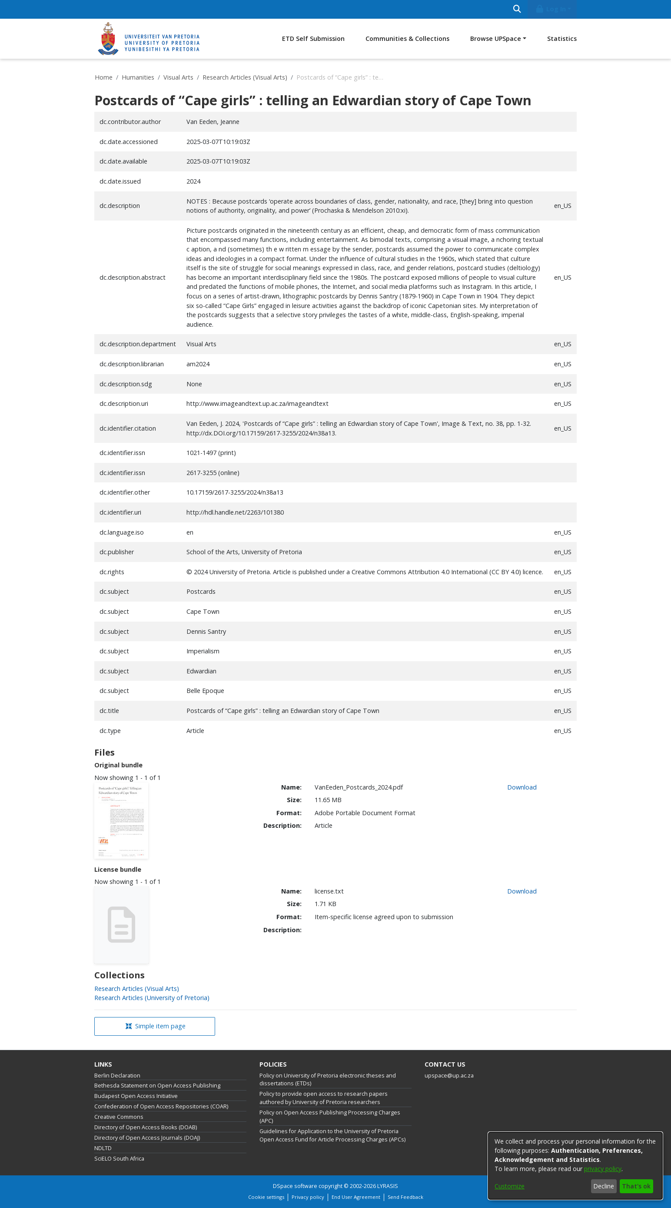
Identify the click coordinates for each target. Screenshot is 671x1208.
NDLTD (103, 1148)
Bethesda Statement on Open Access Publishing (157, 1085)
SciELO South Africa (119, 1158)
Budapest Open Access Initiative (136, 1096)
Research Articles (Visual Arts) (245, 77)
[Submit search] (517, 9)
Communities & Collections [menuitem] (407, 38)
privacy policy (602, 1168)
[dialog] (575, 1165)
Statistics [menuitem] (562, 38)
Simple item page (156, 1026)
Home (104, 77)
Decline (603, 1186)
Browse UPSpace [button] (495, 38)
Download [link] (522, 787)
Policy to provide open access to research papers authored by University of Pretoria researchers (323, 1098)
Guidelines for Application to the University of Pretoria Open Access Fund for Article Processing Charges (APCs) (332, 1135)
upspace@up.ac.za (449, 1075)
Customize (510, 1186)
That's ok (636, 1186)
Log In (550, 9)
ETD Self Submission (313, 38)
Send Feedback (405, 1197)
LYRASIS (387, 1186)
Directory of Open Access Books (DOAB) (145, 1127)
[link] (136, 988)
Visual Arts (178, 77)
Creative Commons (118, 1117)
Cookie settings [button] (266, 1197)
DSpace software (295, 1186)
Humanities (138, 77)
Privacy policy (308, 1197)
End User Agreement (356, 1197)
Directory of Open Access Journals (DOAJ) (147, 1137)
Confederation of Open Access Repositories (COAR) (161, 1106)
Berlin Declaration (117, 1075)
